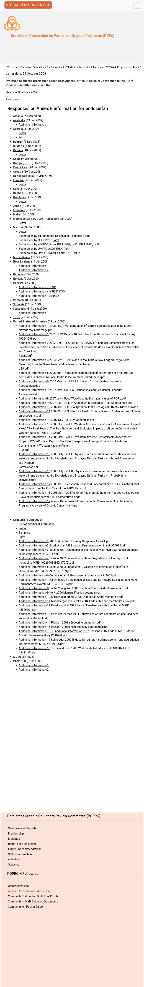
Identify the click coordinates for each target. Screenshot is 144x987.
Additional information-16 (34, 471)
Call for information (20, 854)
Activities (14, 859)
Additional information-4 (34, 360)
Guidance (13, 864)
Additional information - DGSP (37, 287)
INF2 (67, 244)
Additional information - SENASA (39, 295)
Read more (12, 99)
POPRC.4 (110, 67)
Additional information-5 (34, 373)
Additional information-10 (34, 407)
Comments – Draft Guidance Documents (33, 901)
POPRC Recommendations (25, 849)
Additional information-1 (34, 266)
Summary (24, 532)
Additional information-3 (34, 343)
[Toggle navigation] (137, 5)
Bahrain (18, 141)
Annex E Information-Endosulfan (29, 891)
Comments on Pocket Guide (25, 906)
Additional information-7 (34, 390)
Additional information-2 (34, 270)
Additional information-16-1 (36, 631)
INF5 (89, 244)
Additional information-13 (34, 614)
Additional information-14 (34, 437)
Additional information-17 (34, 484)
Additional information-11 (34, 411)
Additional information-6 (34, 381)
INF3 (75, 244)
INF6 (97, 244)
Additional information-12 (34, 420)
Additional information (32, 124)
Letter (22, 133)
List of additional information (37, 524)
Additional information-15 (34, 454)
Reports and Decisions (22, 844)
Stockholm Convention (32, 67)
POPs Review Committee (77, 67)
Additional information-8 (34, 398)
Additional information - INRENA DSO (42, 291)
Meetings (14, 838)
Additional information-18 (34, 492)
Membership (16, 833)
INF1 (60, 244)
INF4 (82, 244)
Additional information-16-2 (72, 631)
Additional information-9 (34, 403)
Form (22, 137)
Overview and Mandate (22, 828)
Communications (18, 886)
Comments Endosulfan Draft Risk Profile (33, 896)
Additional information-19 (34, 501)
